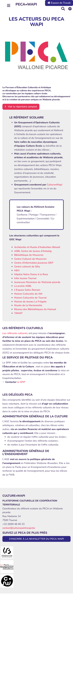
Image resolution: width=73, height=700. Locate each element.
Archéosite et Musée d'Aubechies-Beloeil (37, 247)
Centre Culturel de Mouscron (30, 258)
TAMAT (18, 313)
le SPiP (21, 382)
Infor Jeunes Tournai (25, 278)
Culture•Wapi (54, 184)
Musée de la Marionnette (28, 305)
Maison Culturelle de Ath (28, 293)
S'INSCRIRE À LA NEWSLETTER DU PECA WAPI (36, 538)
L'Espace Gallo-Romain (27, 289)
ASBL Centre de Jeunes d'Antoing (33, 251)
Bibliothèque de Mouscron (28, 255)
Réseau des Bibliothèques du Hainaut (35, 309)
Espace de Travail (59, 2)
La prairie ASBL (23, 286)
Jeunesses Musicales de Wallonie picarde (37, 282)
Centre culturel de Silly (27, 266)
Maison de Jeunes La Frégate (30, 301)
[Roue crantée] (70, 8)
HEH (16, 270)
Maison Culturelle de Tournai (30, 297)
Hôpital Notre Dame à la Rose (31, 274)
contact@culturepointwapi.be (18, 528)
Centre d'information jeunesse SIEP (33, 262)
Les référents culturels (15, 333)
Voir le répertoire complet (21, 106)
